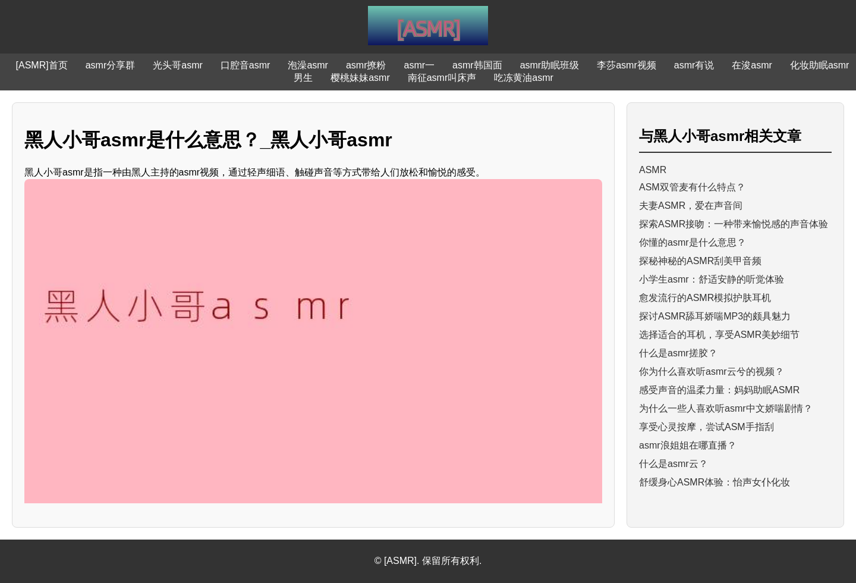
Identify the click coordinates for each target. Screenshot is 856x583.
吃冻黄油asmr (523, 78)
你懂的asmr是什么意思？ (692, 242)
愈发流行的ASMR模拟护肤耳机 (705, 298)
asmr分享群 (111, 65)
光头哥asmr (178, 65)
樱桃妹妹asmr (360, 78)
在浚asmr (752, 65)
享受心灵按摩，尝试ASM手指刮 (706, 427)
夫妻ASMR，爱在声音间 (690, 205)
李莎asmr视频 (626, 65)
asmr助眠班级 (550, 65)
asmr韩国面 (477, 65)
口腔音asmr (245, 65)
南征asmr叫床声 (442, 78)
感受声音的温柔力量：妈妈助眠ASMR (719, 390)
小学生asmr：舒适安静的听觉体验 (711, 279)
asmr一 (419, 65)
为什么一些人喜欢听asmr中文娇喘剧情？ (726, 408)
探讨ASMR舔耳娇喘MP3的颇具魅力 (715, 316)
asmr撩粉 (366, 65)
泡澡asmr (308, 65)
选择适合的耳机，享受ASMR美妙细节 (719, 335)
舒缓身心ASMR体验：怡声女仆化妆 (714, 482)
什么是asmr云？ (673, 464)
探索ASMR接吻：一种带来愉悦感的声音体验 (733, 224)
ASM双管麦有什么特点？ (692, 187)
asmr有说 (694, 65)
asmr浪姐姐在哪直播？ (688, 445)
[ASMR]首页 (42, 65)
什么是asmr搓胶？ (678, 353)
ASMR (652, 170)
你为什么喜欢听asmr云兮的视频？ (711, 371)
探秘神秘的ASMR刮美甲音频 (700, 261)
